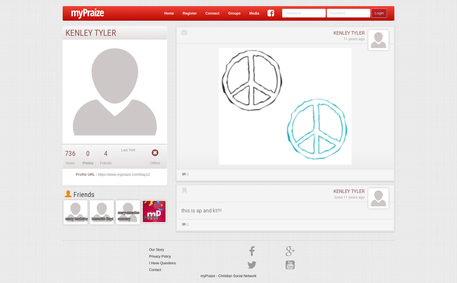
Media (254, 13)
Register (190, 13)
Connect (212, 13)
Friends (79, 195)
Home (169, 13)
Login (379, 13)
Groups (234, 13)
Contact (155, 270)
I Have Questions (162, 263)
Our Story (156, 250)
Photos (87, 163)
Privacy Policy (160, 256)
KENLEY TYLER (349, 33)
